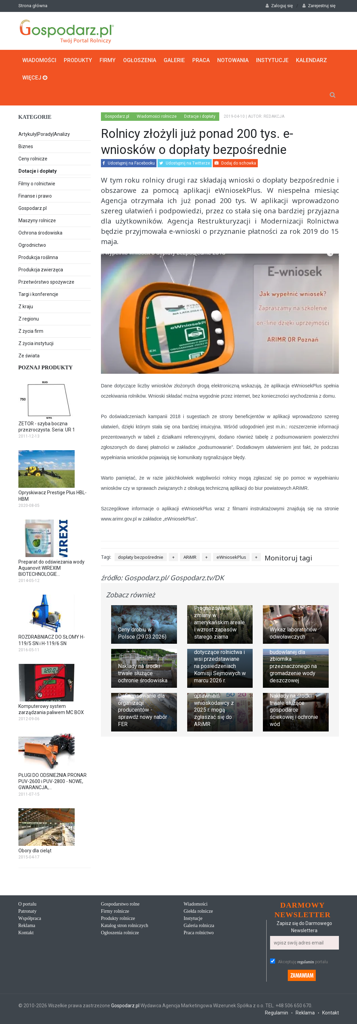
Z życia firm (30, 331)
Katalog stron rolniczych (124, 925)
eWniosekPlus (231, 557)
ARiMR (189, 557)
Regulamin (276, 1012)
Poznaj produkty (45, 367)
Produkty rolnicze (118, 918)
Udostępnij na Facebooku (129, 163)
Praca (201, 60)
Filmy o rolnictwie (36, 183)
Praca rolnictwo (199, 932)
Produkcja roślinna (38, 257)
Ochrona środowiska (40, 233)
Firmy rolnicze (115, 911)
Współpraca (29, 918)
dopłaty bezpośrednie (140, 557)
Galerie (174, 60)
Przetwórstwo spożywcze (46, 282)
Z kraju (25, 306)
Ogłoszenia (139, 60)
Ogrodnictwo (32, 245)
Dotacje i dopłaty (54, 171)
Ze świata (29, 355)
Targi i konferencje (38, 294)
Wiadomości (39, 60)
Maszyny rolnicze (37, 220)
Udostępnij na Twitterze (184, 163)
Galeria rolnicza (199, 925)
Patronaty (27, 911)
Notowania (233, 60)
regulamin (305, 961)
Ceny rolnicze (32, 158)
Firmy (108, 60)
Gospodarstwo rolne (120, 904)
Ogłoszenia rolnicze (120, 932)
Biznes (25, 146)
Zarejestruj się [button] (319, 5)
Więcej (34, 77)
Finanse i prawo (35, 196)
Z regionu (28, 319)
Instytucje (272, 60)
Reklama (26, 925)
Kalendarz (311, 60)
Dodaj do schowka (235, 163)
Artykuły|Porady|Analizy (44, 134)
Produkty (78, 60)
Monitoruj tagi (288, 558)
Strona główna (32, 5)
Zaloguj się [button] (279, 5)
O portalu (27, 904)
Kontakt (26, 932)
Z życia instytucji (36, 343)
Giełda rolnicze (198, 911)
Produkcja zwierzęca (40, 269)
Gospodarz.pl (32, 208)
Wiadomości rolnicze (157, 116)
